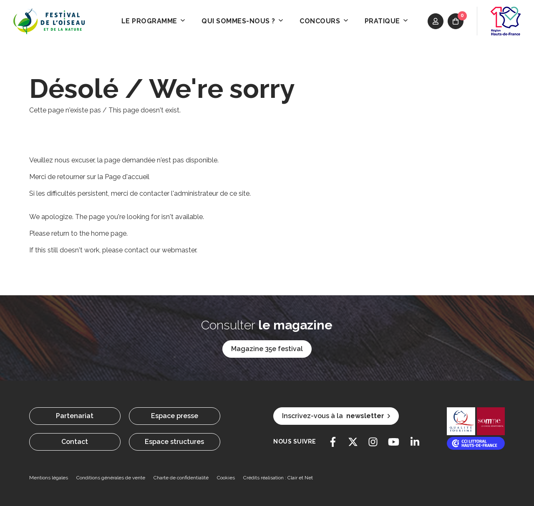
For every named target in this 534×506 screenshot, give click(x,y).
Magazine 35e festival (267, 349)
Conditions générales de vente (110, 478)
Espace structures (174, 442)
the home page (102, 233)
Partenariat (74, 416)
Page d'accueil (127, 177)
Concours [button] (324, 21)
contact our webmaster (160, 250)
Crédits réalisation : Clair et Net (278, 478)
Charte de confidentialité (181, 478)
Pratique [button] (386, 21)
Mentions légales (48, 478)
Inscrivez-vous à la (336, 416)
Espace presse (174, 416)
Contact (74, 442)
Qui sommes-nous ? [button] (242, 21)
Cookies (226, 478)
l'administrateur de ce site (210, 193)
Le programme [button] (153, 21)
